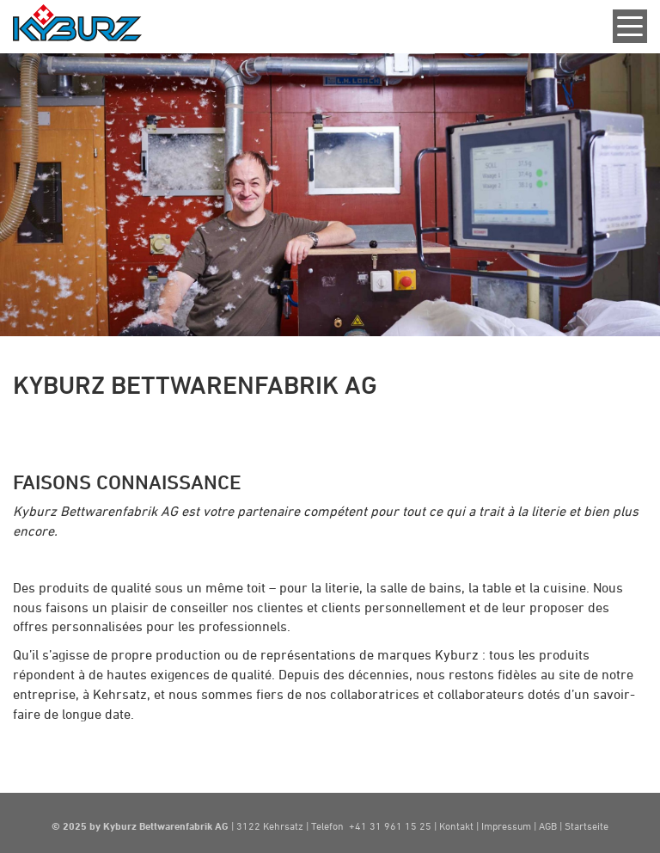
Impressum (506, 825)
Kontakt (457, 825)
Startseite (586, 825)
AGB (549, 825)
